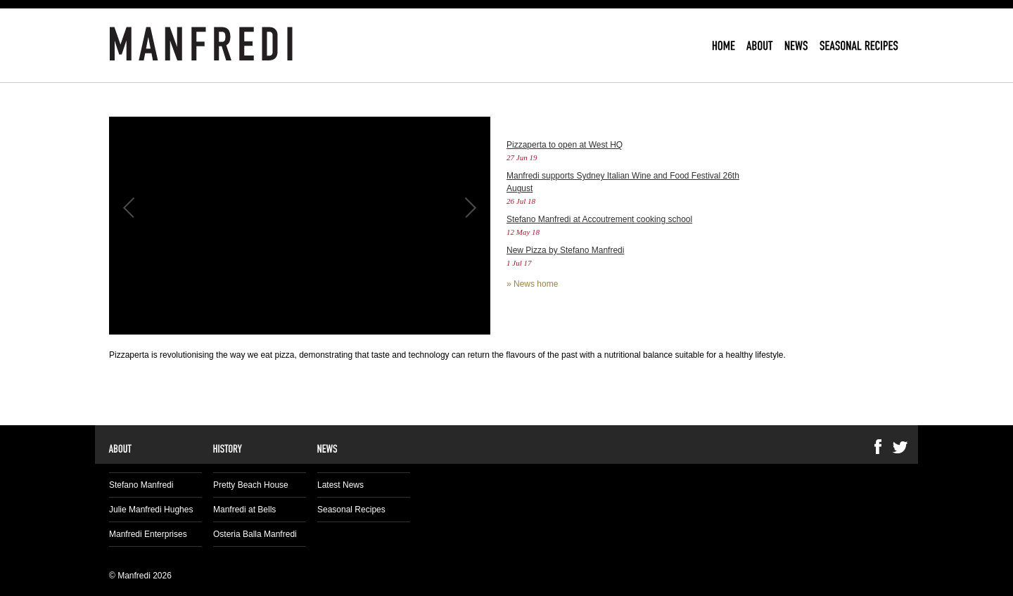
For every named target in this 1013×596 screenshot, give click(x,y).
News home (536, 284)
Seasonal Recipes (351, 509)
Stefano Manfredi (141, 485)
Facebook (878, 446)
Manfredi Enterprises (148, 534)
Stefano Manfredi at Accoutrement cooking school (599, 219)
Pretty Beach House (250, 485)
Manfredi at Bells (244, 509)
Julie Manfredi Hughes (151, 509)
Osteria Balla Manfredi (255, 534)
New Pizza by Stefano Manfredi (565, 250)
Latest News (340, 485)
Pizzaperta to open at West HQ (565, 145)
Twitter (900, 446)
